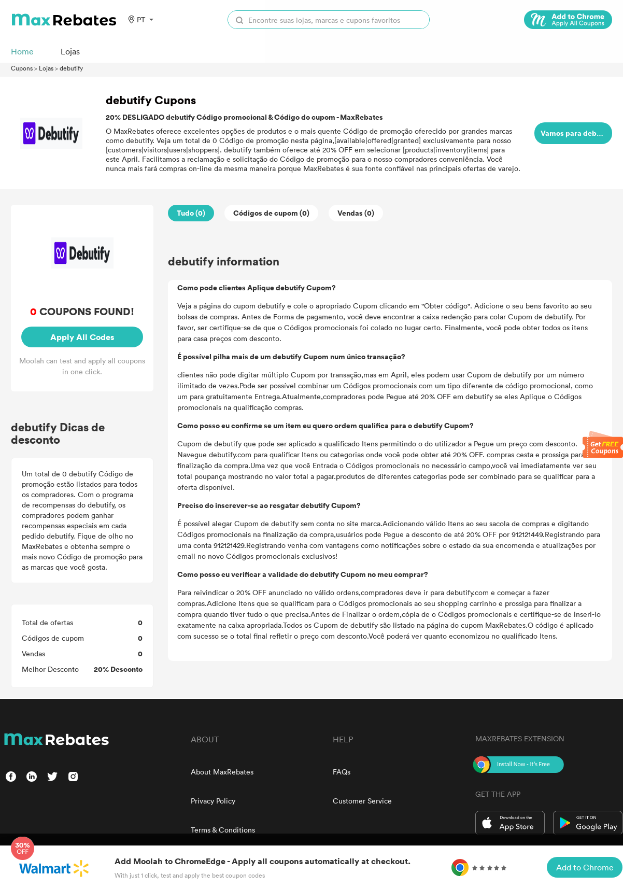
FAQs (341, 772)
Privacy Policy (213, 801)
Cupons (22, 68)
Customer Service (362, 801)
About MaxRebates (222, 772)
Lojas (46, 68)
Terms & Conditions (223, 830)
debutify (71, 68)
